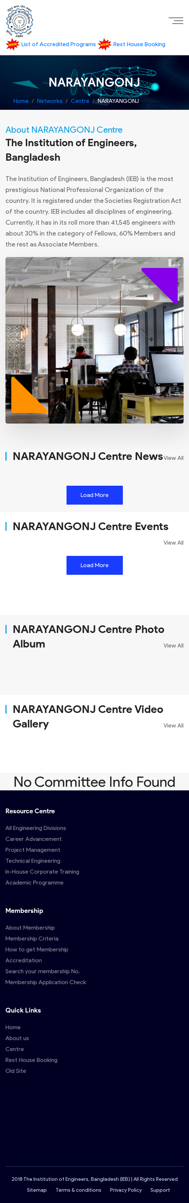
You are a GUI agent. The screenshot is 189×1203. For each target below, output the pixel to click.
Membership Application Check (45, 982)
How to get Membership (36, 949)
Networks (50, 100)
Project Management (32, 849)
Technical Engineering (32, 860)
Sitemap (37, 1190)
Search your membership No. (42, 971)
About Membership (30, 927)
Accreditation (23, 960)
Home (21, 100)
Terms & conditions (78, 1190)
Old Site (15, 1070)
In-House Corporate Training (42, 871)
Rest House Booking (131, 44)
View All (174, 457)
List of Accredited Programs (51, 44)
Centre (80, 100)
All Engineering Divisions (35, 828)
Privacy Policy (126, 1190)
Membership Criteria (32, 938)
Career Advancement (33, 838)
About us (17, 1038)
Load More (95, 495)
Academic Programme (34, 882)
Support (160, 1190)
